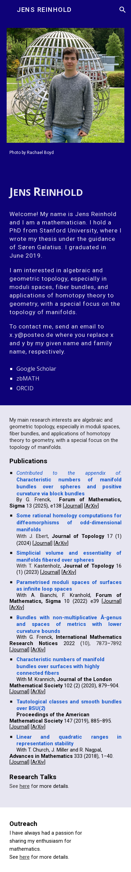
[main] (66, 152)
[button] (8, 9)
